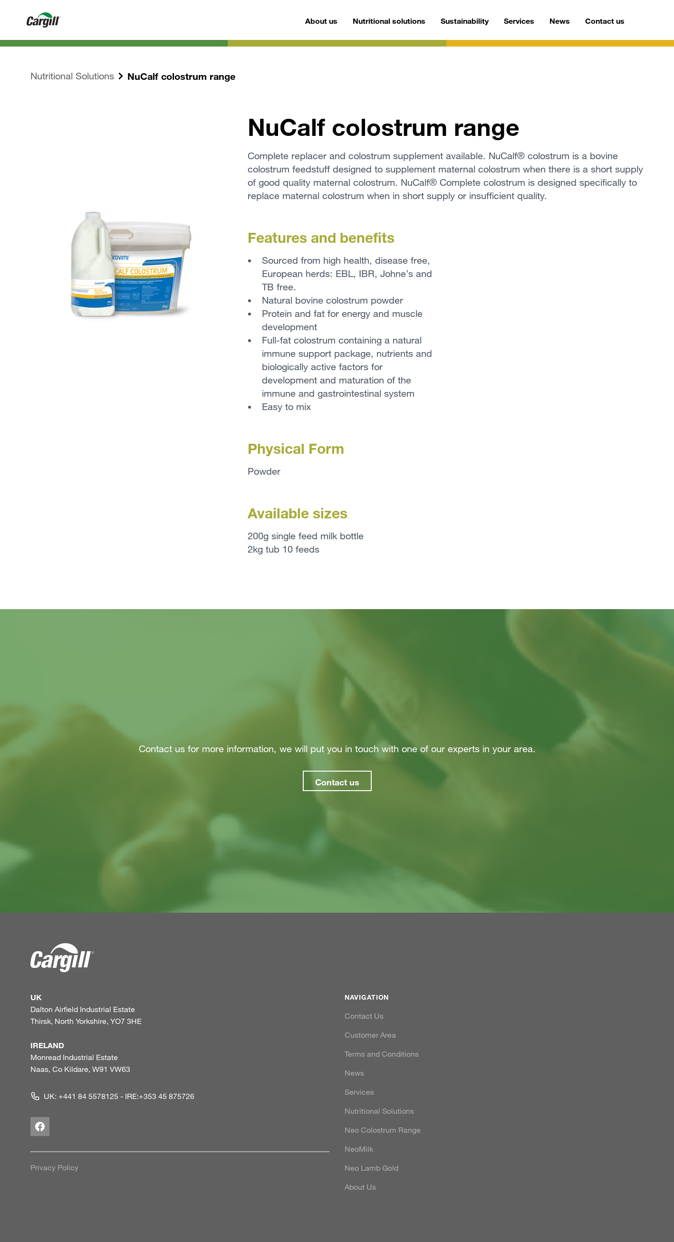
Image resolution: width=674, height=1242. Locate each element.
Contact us (605, 20)
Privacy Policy (54, 1167)
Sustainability (465, 20)
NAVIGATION (367, 997)
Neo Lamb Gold (371, 1168)
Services (519, 20)
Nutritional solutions (389, 20)
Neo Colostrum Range (383, 1130)
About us (321, 20)
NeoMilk (359, 1149)
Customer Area (370, 1035)
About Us (360, 1187)
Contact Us (364, 1016)
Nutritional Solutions (72, 75)
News (559, 20)
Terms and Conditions (382, 1054)
